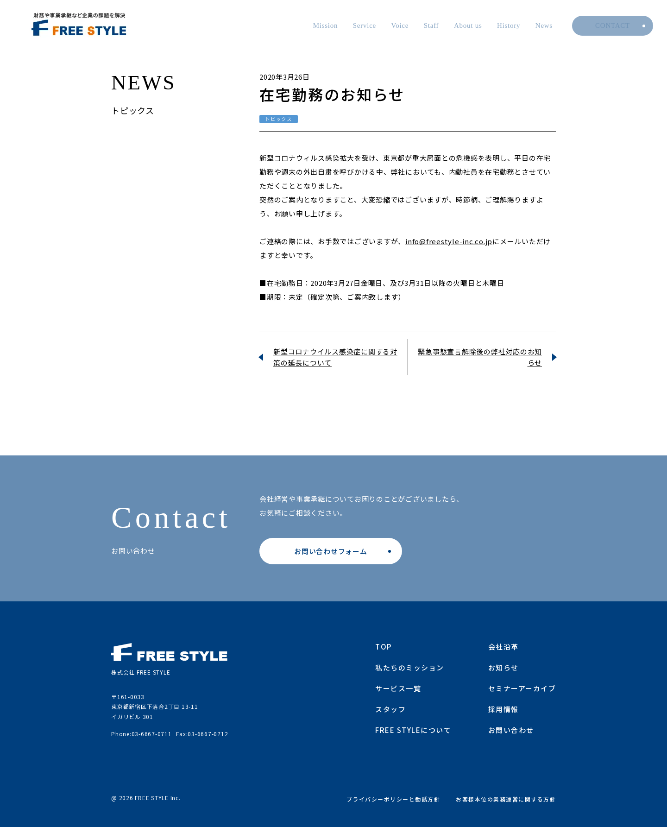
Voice (400, 25)
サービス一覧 (398, 688)
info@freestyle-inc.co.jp (448, 241)
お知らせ (503, 667)
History (508, 25)
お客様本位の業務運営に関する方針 (506, 799)
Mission (325, 25)
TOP (383, 646)
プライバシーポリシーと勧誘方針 (393, 799)
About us (468, 25)
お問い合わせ (511, 730)
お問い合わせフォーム (330, 551)
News (544, 25)
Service (364, 25)
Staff (431, 25)
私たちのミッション (409, 667)
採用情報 (503, 709)
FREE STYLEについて (413, 730)
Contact (612, 25)
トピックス (278, 118)
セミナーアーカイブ (522, 688)
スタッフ (390, 709)
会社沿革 (503, 646)
